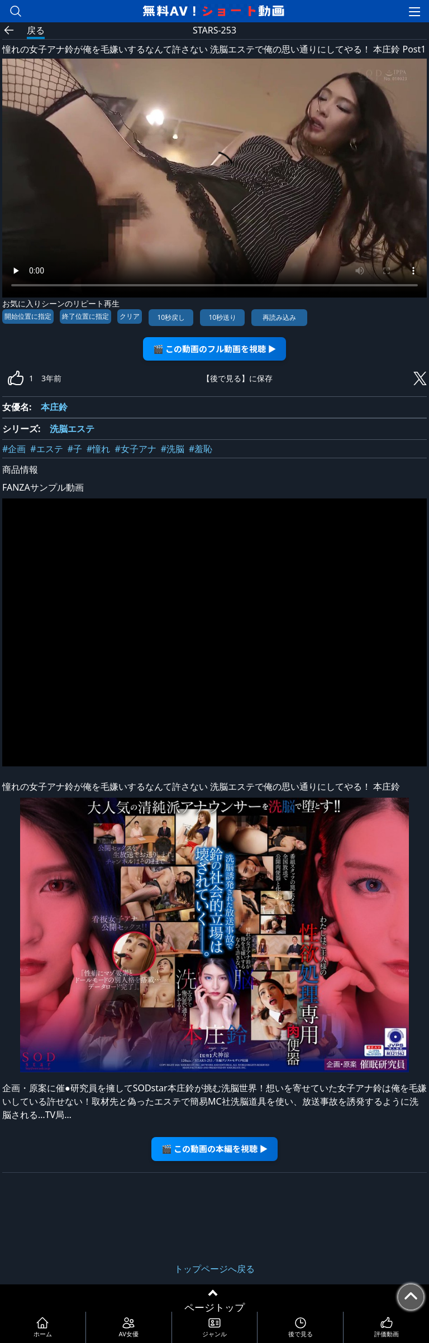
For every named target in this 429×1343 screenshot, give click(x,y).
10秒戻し (171, 317)
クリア (130, 316)
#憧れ (98, 448)
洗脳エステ (72, 429)
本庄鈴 (54, 407)
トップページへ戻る (214, 1269)
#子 (75, 448)
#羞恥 (200, 448)
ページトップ (214, 1307)
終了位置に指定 (85, 316)
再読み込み (279, 317)
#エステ (46, 448)
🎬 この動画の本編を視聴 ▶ (214, 1148)
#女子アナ (135, 448)
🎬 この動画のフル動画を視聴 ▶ (215, 348)
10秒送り (222, 317)
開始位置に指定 (27, 316)
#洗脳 (172, 448)
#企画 (14, 448)
